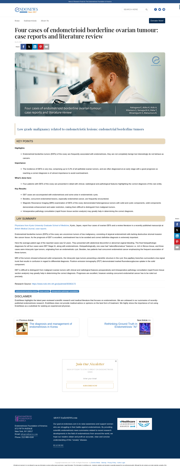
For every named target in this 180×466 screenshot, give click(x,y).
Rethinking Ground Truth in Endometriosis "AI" (120, 325)
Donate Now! (157, 21)
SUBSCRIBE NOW (90, 386)
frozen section (44, 291)
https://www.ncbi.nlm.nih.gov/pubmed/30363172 (54, 284)
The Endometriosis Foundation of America (98, 1)
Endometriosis (30, 21)
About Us (45, 21)
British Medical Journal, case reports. (31, 229)
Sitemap (103, 462)
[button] (90, 364)
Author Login (121, 462)
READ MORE (58, 445)
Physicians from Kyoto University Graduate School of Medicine (42, 225)
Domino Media (95, 462)
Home (17, 21)
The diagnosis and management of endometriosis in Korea (51, 325)
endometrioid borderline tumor (26, 291)
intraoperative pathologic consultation (65, 291)
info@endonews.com (29, 434)
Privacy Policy (112, 462)
